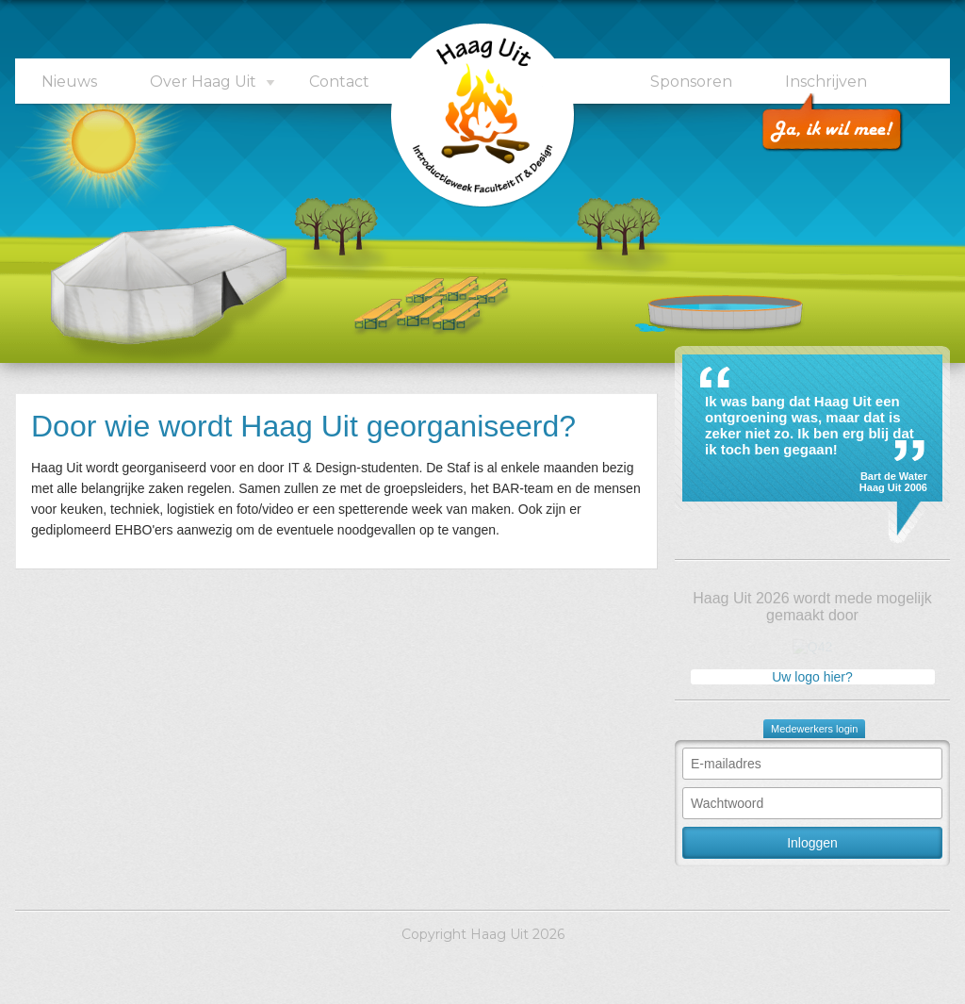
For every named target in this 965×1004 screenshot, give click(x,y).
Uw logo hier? (812, 676)
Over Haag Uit (203, 82)
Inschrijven (826, 82)
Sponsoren (691, 82)
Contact (339, 82)
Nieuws (69, 82)
